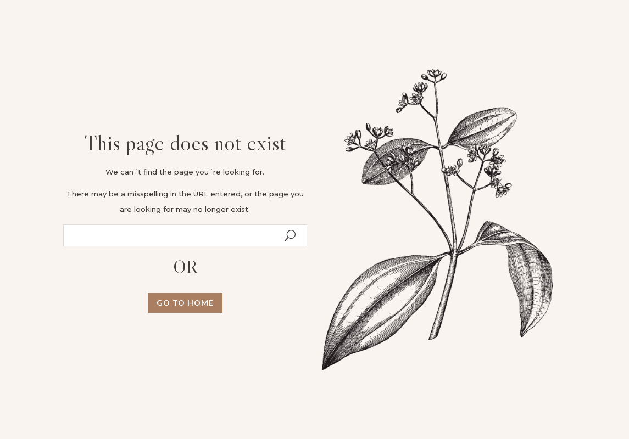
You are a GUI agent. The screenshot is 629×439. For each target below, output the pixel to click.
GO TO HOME (185, 302)
